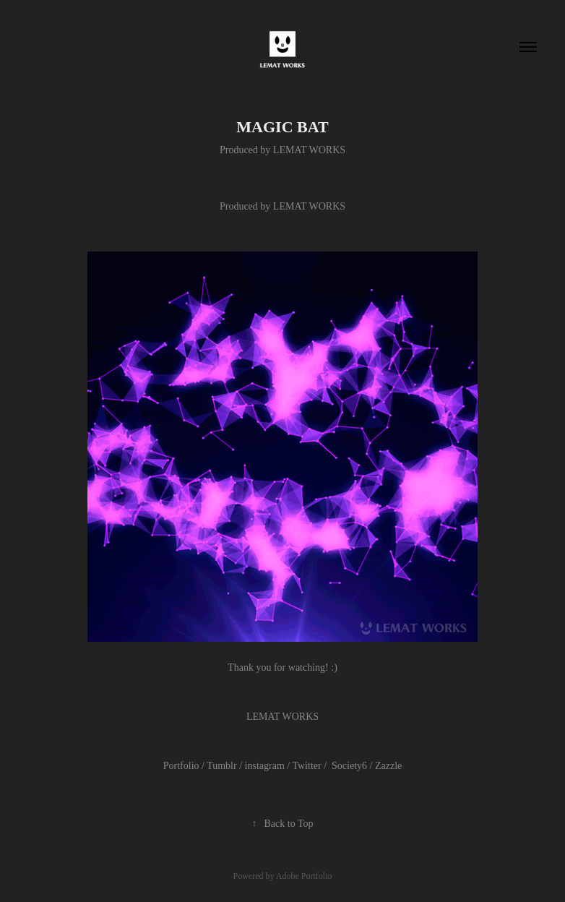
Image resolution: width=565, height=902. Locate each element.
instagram (264, 765)
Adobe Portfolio (304, 876)
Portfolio (181, 765)
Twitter (306, 765)
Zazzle (388, 765)
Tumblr (222, 765)
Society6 (349, 765)
